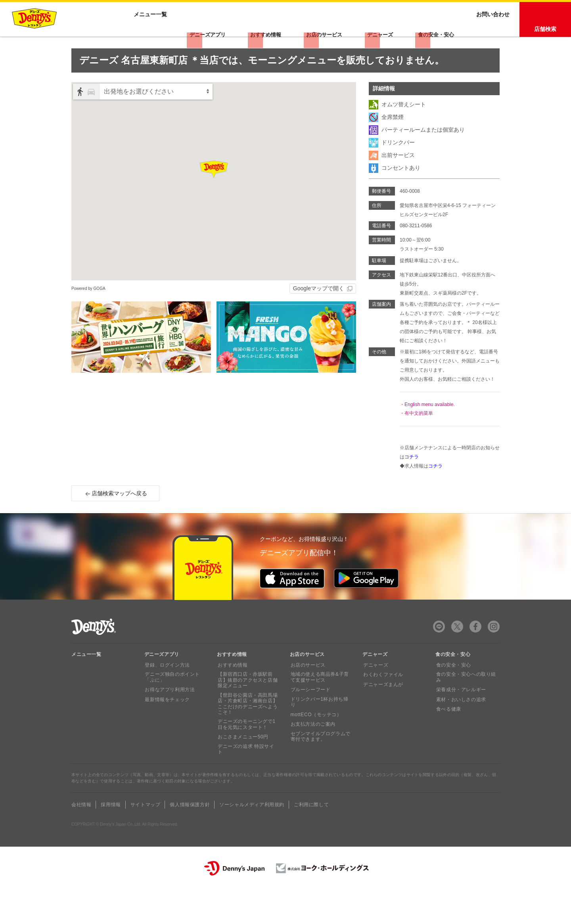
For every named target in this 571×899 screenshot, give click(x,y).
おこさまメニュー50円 (242, 753)
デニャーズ (384, 33)
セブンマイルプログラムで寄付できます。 (320, 747)
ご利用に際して (311, 814)
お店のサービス (330, 33)
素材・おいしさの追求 (460, 715)
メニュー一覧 (86, 670)
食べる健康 (447, 725)
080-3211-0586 (416, 242)
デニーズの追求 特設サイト (247, 762)
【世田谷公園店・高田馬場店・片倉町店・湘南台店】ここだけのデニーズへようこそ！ (247, 719)
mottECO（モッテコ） (315, 725)
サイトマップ (145, 814)
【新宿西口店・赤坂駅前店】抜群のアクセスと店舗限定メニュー (247, 696)
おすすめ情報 (274, 33)
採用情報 (111, 814)
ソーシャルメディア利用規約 (251, 814)
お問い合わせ (493, 33)
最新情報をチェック (166, 715)
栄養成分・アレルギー (460, 706)
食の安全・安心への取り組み (465, 693)
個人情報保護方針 (190, 814)
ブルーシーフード (310, 706)
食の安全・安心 (437, 33)
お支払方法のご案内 (312, 735)
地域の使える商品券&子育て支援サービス (321, 693)
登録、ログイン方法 (166, 681)
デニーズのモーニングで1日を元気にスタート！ (248, 740)
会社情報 (81, 814)
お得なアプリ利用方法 (169, 706)
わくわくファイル (382, 691)
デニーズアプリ (218, 33)
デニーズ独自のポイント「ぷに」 (171, 693)
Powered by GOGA (88, 304)
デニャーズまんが (382, 700)
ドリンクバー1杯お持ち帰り (321, 715)
